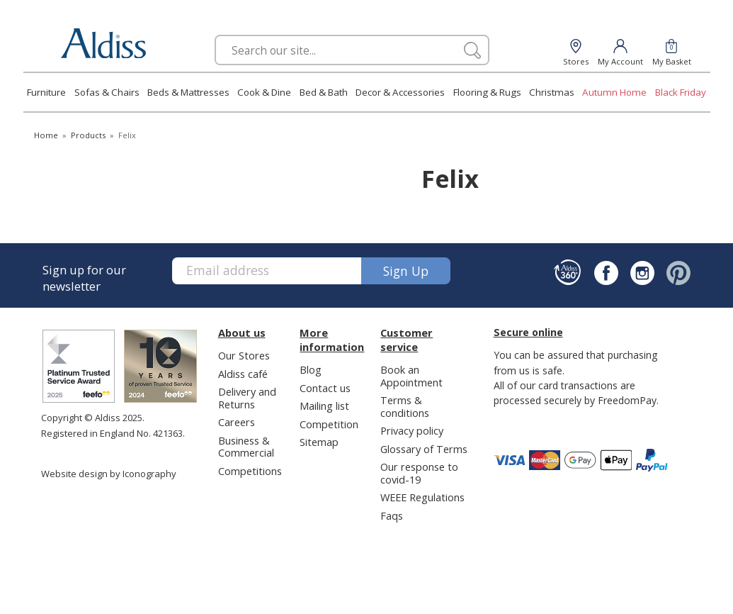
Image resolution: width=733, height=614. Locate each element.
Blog (311, 369)
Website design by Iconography (108, 473)
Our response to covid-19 (419, 472)
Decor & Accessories (400, 92)
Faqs (391, 515)
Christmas (551, 92)
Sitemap (319, 442)
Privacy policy (411, 430)
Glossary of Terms (423, 449)
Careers (236, 422)
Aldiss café (243, 374)
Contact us (325, 388)
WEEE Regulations (422, 497)
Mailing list (324, 405)
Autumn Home (614, 92)
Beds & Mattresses (188, 92)
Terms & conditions (404, 406)
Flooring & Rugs (487, 92)
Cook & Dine (264, 92)
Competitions (250, 471)
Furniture (46, 92)
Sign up (405, 270)
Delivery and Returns (247, 397)
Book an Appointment (411, 375)
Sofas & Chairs (107, 92)
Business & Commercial (246, 446)
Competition (329, 424)
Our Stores (244, 355)
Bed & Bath (324, 92)
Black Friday (680, 92)
